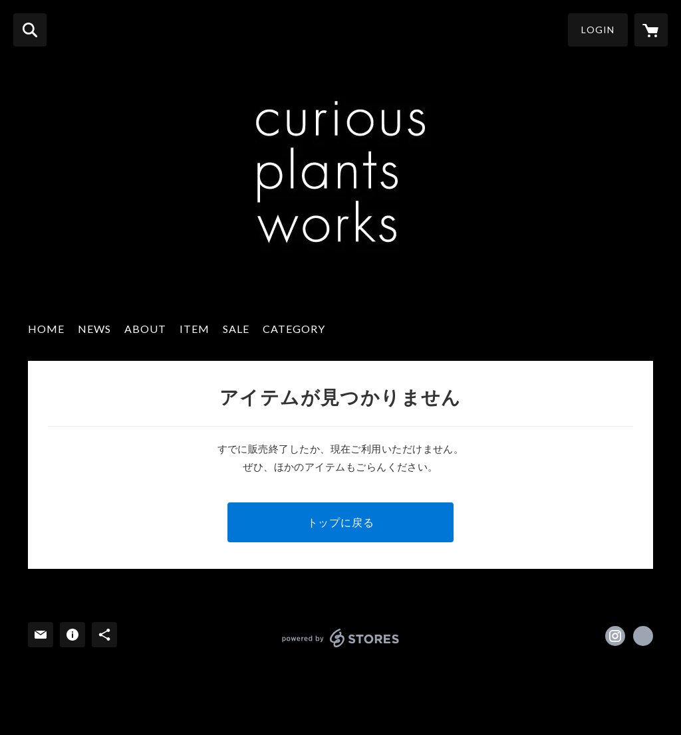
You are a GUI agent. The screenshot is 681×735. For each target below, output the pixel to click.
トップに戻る (340, 522)
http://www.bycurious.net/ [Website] (643, 636)
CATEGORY (294, 328)
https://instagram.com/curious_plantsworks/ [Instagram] (615, 636)
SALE (236, 328)
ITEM (194, 328)
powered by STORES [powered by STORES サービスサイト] (341, 638)
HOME (46, 328)
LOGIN (597, 29)
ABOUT (145, 328)
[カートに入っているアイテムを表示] (651, 30)
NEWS (94, 328)
